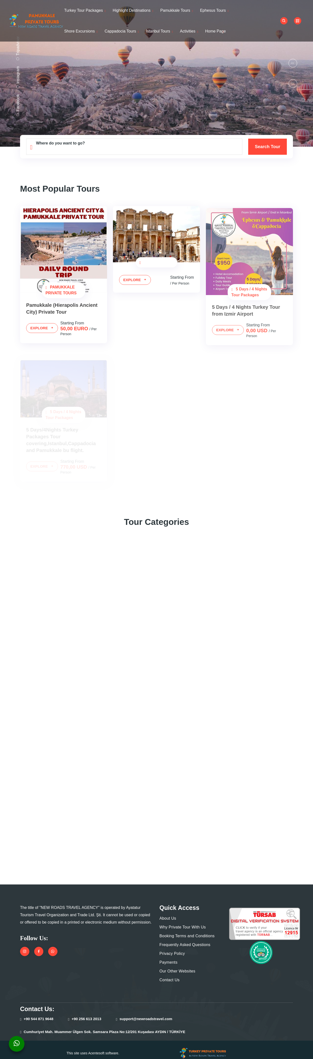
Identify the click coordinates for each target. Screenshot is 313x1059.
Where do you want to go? (62, 143)
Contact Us (169, 973)
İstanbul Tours (158, 31)
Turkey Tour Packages (83, 10)
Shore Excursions (79, 31)
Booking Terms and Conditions (187, 929)
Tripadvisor (16, 46)
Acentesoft (95, 1046)
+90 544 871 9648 (40, 1012)
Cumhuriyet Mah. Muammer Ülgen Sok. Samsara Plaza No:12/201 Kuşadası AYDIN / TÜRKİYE (101, 1025)
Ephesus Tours (214, 10)
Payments (168, 955)
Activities (189, 31)
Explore (40, 328)
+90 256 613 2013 (87, 1012)
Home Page (218, 31)
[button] (293, 63)
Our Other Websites (177, 964)
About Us (167, 911)
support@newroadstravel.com (148, 1012)
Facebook (16, 102)
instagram (16, 75)
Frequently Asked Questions (185, 938)
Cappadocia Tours (120, 31)
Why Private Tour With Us (182, 920)
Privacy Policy (172, 946)
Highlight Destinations (132, 10)
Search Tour (268, 146)
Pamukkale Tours (176, 10)
